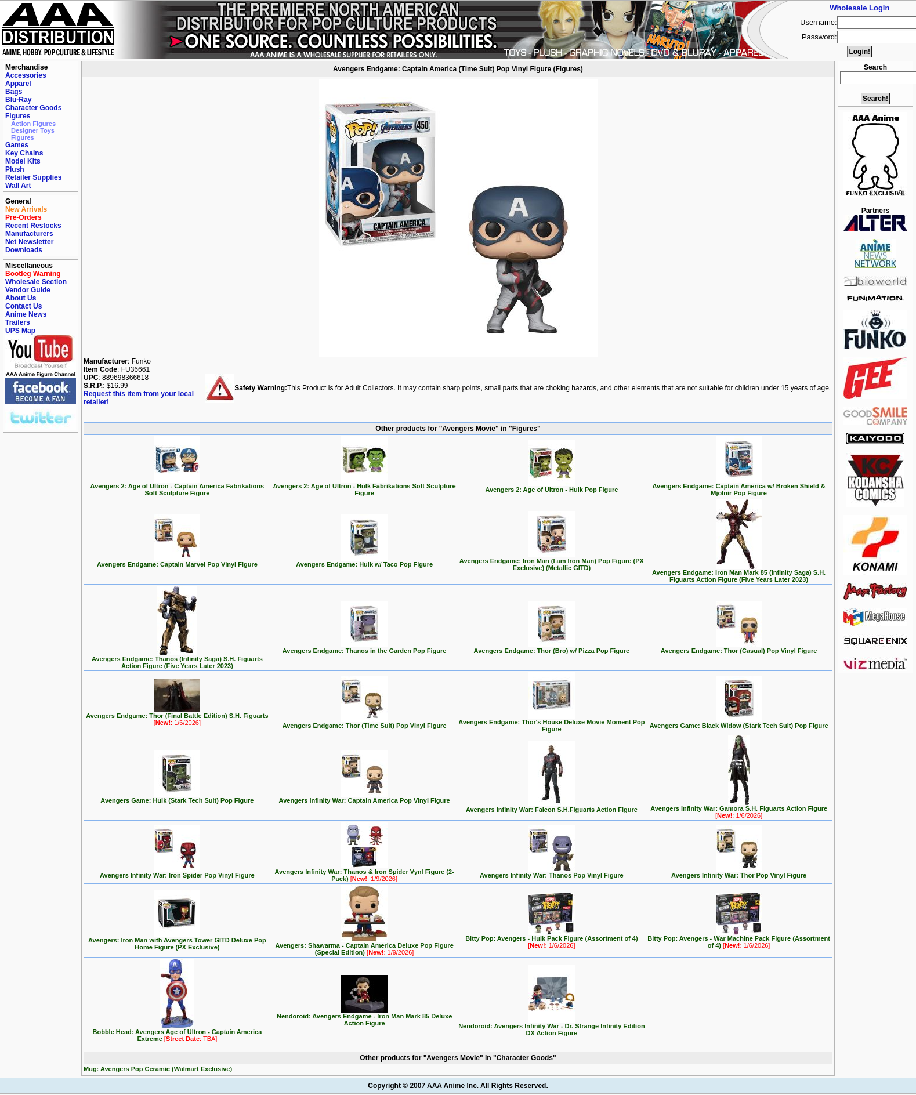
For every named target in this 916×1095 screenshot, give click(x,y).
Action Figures (33, 123)
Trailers (17, 322)
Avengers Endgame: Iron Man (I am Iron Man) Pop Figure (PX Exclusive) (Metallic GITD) (551, 561)
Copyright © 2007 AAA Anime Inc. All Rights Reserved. (458, 1086)
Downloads (23, 250)
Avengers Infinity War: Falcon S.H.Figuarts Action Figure (552, 806)
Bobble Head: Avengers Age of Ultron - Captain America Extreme (177, 1032)
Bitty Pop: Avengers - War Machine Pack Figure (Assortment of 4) (738, 939)
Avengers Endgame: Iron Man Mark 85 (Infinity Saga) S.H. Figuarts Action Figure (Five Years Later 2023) (739, 573)
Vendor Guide (27, 290)
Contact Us (23, 306)
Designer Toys (33, 130)
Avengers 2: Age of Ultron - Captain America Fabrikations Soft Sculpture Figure (177, 486)
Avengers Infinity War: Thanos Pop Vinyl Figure (552, 872)
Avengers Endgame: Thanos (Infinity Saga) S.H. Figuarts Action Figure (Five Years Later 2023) (177, 659)
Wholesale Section (36, 282)
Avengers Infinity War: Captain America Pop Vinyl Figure (364, 797)
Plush (14, 169)
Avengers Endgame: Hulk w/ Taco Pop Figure (364, 561)
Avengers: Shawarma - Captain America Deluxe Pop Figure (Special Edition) (364, 946)
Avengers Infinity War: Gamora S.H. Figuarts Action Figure (738, 809)
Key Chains (24, 153)
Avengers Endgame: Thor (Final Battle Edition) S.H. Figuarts (177, 716)
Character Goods (33, 108)
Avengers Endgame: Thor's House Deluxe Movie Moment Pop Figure (551, 723)
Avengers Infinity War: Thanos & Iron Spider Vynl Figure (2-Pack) (364, 872)
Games (16, 145)
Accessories (25, 75)
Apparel (18, 83)
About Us (20, 298)
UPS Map (20, 331)
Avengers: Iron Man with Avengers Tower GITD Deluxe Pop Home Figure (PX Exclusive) (177, 941)
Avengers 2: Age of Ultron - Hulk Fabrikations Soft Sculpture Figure (364, 486)
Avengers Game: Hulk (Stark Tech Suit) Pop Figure (177, 797)
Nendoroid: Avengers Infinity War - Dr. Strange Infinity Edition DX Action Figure (551, 1026)
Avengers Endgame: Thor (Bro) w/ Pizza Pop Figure (552, 647)
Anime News (25, 314)
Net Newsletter (29, 242)
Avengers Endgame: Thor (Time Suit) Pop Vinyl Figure (365, 722)
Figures (17, 116)
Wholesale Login (859, 7)
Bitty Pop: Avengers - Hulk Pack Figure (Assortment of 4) (551, 939)
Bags (13, 92)
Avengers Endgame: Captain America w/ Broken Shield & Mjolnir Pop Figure (739, 486)
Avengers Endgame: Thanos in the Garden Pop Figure (365, 647)
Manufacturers (29, 234)
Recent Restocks (33, 226)
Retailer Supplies (33, 177)
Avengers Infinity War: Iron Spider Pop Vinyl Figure (177, 872)
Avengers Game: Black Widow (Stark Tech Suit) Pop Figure (739, 722)
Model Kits (23, 161)
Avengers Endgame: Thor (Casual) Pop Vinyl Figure (739, 647)
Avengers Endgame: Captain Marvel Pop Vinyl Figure (177, 561)
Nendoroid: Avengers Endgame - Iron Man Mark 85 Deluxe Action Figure (364, 1017)
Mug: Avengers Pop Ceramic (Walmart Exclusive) (158, 1068)
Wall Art (18, 186)
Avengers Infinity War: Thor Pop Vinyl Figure (738, 872)
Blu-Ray (18, 100)
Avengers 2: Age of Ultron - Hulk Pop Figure (551, 486)
